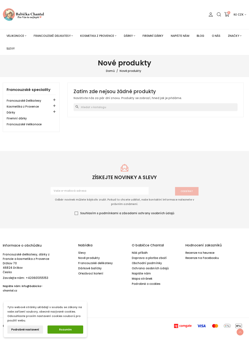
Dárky (11, 112)
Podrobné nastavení (25, 329)
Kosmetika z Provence (23, 106)
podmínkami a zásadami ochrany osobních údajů (136, 215)
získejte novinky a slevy (124, 179)
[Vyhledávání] (156, 107)
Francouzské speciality (28, 89)
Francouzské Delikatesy (24, 101)
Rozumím (65, 329)
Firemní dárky (17, 118)
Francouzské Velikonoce (24, 124)
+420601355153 (37, 279)
